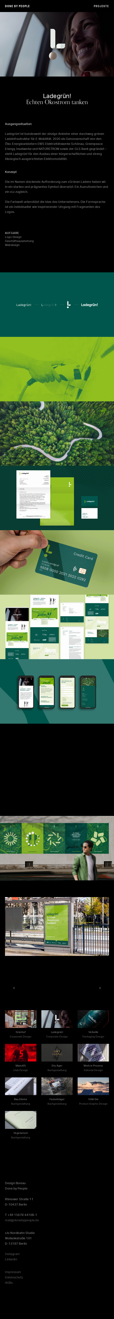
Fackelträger (57, 1099)
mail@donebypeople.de (22, 1220)
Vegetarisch (20, 1133)
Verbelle (93, 1032)
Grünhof (21, 1032)
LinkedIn (11, 1259)
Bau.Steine (20, 1099)
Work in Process (93, 1066)
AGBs (9, 1282)
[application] (57, 44)
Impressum (13, 1272)
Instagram (12, 1254)
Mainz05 (21, 1066)
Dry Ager (57, 1066)
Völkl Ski (93, 1099)
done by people (17, 6)
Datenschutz (14, 1277)
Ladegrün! (57, 1032)
